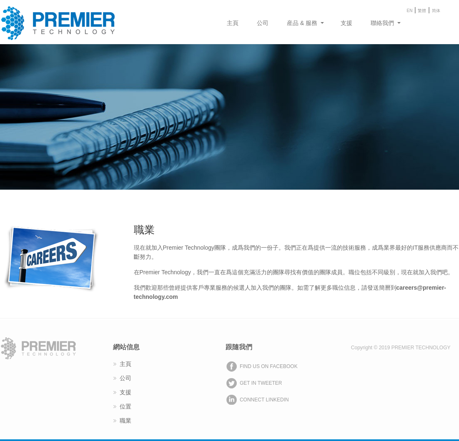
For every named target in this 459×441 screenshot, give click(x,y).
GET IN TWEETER (261, 383)
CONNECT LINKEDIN (264, 400)
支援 (346, 23)
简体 (436, 10)
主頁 (232, 23)
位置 (125, 406)
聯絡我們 (382, 23)
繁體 (422, 10)
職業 (125, 420)
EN (410, 10)
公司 (262, 23)
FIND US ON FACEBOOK (269, 366)
